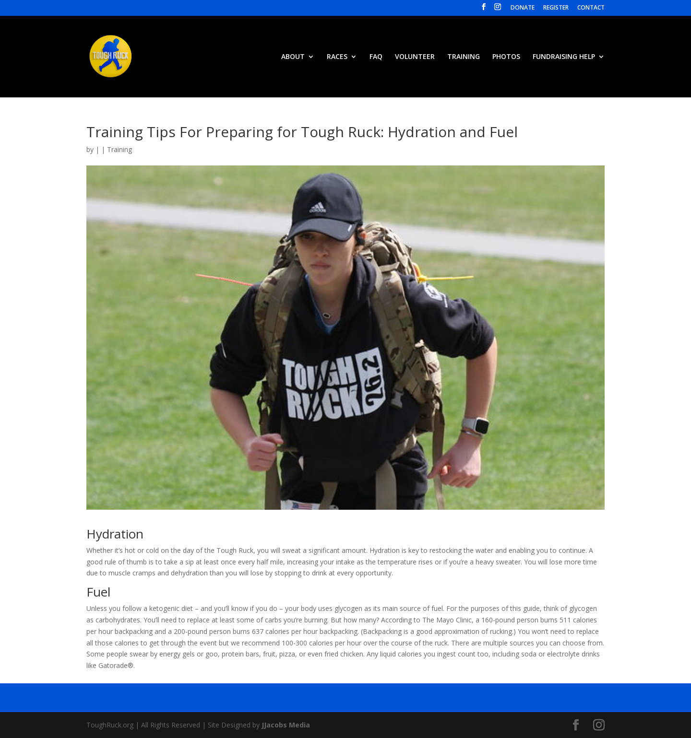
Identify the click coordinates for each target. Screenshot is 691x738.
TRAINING (463, 57)
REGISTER (556, 8)
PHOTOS (506, 57)
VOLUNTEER (415, 57)
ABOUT (293, 57)
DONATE (523, 8)
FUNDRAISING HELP (564, 57)
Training (119, 149)
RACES (337, 57)
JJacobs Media (286, 724)
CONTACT (591, 8)
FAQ (375, 57)
